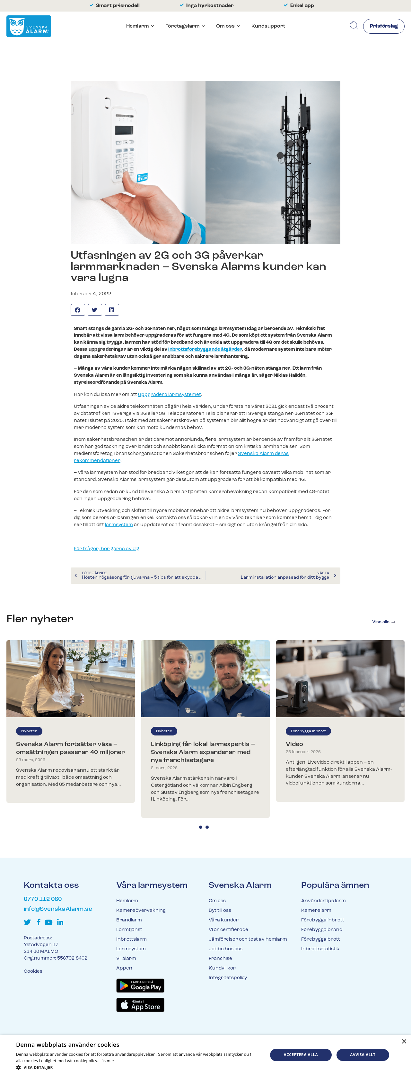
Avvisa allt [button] (362, 1054)
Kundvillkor (222, 968)
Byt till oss (220, 910)
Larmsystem (131, 949)
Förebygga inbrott (308, 731)
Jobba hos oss (225, 949)
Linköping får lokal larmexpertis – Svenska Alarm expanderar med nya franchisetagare (203, 752)
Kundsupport (268, 26)
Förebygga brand (321, 930)
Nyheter (29, 731)
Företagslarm (182, 26)
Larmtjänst (129, 930)
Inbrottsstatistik (320, 949)
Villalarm (126, 958)
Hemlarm (137, 26)
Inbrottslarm (131, 939)
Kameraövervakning (141, 910)
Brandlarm (129, 920)
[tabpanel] (70, 721)
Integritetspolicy (228, 978)
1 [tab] (200, 827)
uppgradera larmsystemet (169, 394)
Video (294, 744)
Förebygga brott (320, 939)
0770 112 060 (43, 899)
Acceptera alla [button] (301, 1054)
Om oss (225, 26)
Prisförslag (383, 26)
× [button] (403, 1041)
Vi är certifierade (228, 930)
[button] (78, 310)
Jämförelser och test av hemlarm (248, 939)
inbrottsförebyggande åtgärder (205, 349)
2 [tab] (207, 827)
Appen (124, 968)
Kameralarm (316, 910)
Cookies (33, 971)
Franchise (220, 958)
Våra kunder (224, 920)
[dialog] (205, 1055)
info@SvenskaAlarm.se (58, 909)
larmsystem (119, 525)
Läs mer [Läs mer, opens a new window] (107, 1060)
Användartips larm (323, 901)
